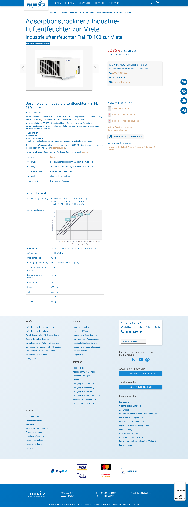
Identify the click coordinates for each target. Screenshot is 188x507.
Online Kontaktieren (133, 341)
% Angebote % (32, 359)
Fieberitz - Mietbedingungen (126, 121)
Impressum (124, 402)
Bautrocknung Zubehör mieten (85, 335)
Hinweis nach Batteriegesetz (131, 437)
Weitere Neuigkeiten (34, 420)
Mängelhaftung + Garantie (37, 428)
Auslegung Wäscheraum (82, 391)
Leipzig (141, 147)
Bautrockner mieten (80, 327)
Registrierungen (125, 445)
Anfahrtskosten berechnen (125, 136)
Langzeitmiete (78, 355)
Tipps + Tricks (78, 368)
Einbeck (112, 150)
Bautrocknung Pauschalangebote (86, 347)
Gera (133, 147)
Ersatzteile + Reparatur (35, 432)
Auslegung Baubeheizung (83, 387)
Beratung (84, 5)
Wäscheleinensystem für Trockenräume (42, 335)
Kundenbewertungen (117, 130)
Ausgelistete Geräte (34, 444)
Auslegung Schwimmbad (83, 383)
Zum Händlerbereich (141, 387)
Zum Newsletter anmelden (140, 373)
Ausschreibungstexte (34, 440)
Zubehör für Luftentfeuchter (37, 339)
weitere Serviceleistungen (120, 127)
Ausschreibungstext (122, 108)
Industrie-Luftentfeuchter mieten (82, 12)
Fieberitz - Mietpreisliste (125, 115)
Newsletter (30, 424)
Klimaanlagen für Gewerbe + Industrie (41, 351)
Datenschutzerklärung (128, 433)
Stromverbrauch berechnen (83, 403)
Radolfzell (124, 147)
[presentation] (23, 68)
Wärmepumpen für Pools (36, 355)
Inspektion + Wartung (35, 436)
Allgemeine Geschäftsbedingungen (134, 425)
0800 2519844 (119, 73)
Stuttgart (150, 147)
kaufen (85, 152)
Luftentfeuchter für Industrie (37, 331)
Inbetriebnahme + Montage (83, 372)
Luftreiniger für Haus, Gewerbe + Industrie (43, 347)
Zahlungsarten (125, 410)
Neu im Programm (33, 416)
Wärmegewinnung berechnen (84, 399)
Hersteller (30, 448)
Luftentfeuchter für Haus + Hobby (40, 327)
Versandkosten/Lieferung (130, 406)
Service (100, 5)
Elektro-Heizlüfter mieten (82, 331)
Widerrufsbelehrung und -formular (133, 418)
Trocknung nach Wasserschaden (86, 339)
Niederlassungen (58, 148)
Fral (52, 157)
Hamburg (113, 147)
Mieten (69, 5)
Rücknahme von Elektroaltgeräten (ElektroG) (137, 441)
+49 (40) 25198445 (108, 493)
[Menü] (184, 483)
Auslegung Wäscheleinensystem (86, 395)
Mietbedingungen (126, 429)
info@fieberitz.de (121, 82)
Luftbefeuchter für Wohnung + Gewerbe (42, 343)
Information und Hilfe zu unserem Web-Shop (138, 414)
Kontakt (114, 5)
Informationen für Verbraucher (132, 421)
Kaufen (56, 5)
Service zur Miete (79, 351)
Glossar (75, 380)
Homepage (54, 12)
